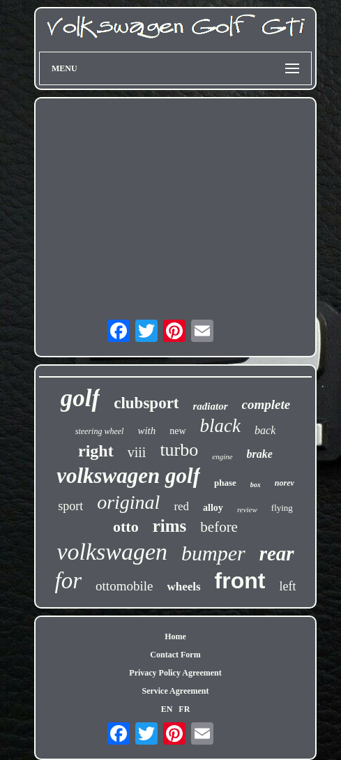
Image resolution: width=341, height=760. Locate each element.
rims (170, 525)
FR (184, 709)
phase (225, 482)
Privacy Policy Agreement (175, 673)
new (177, 431)
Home (175, 636)
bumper (213, 553)
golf (80, 398)
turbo (179, 450)
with (146, 430)
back (265, 430)
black (220, 425)
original (128, 502)
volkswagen (111, 552)
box (255, 485)
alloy (213, 507)
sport (70, 506)
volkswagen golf (128, 475)
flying (282, 507)
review (247, 509)
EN (167, 709)
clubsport (146, 403)
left (287, 586)
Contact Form (175, 655)
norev (284, 483)
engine (222, 456)
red (181, 506)
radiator (210, 406)
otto (126, 526)
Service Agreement (175, 691)
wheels (183, 586)
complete (266, 404)
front (240, 580)
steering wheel (99, 431)
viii (137, 452)
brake (260, 454)
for (68, 580)
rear (276, 553)
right (96, 451)
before (219, 527)
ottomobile (124, 586)
